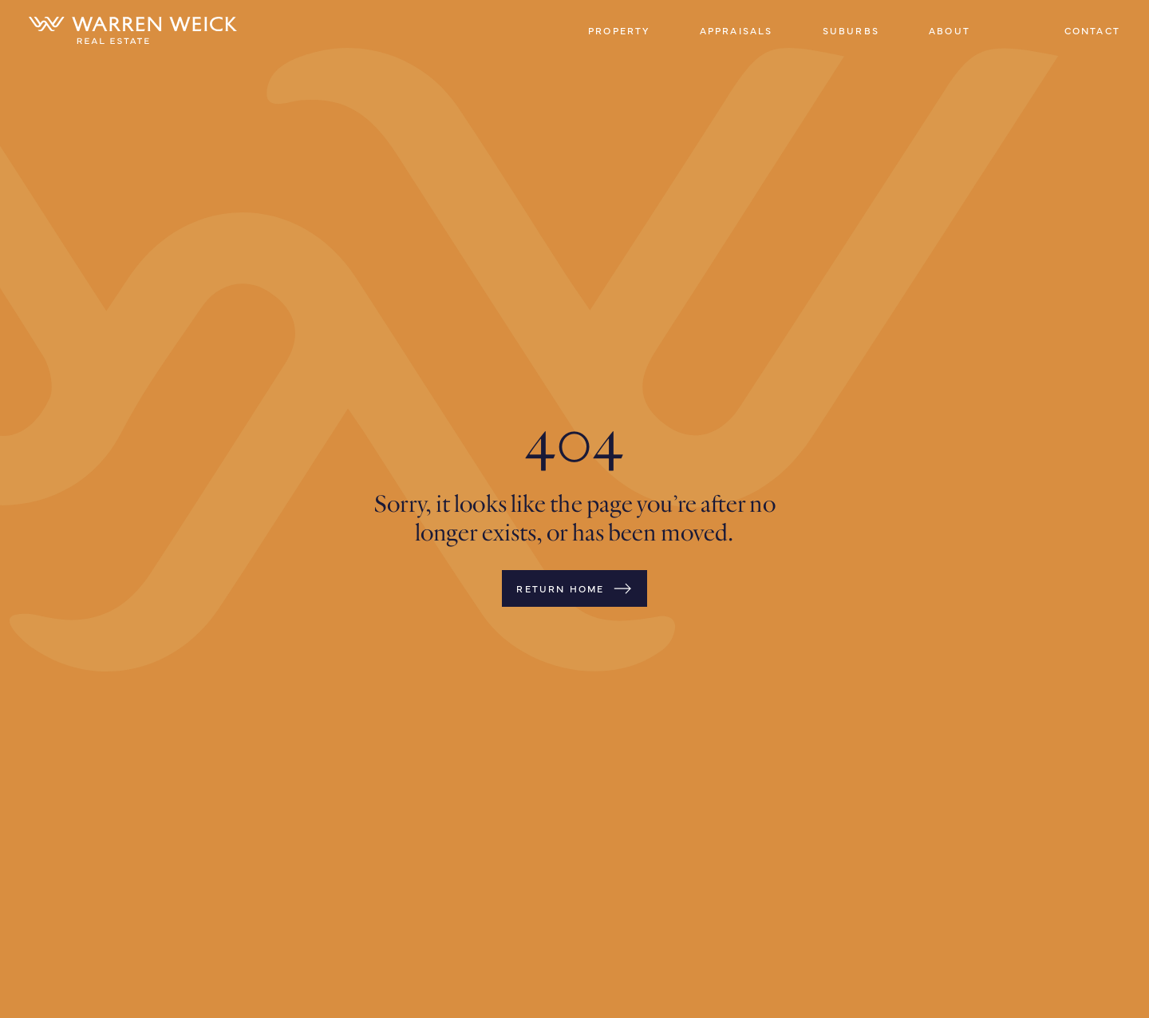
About (949, 30)
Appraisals (736, 30)
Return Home (574, 588)
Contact (1092, 30)
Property (619, 30)
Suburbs (851, 30)
